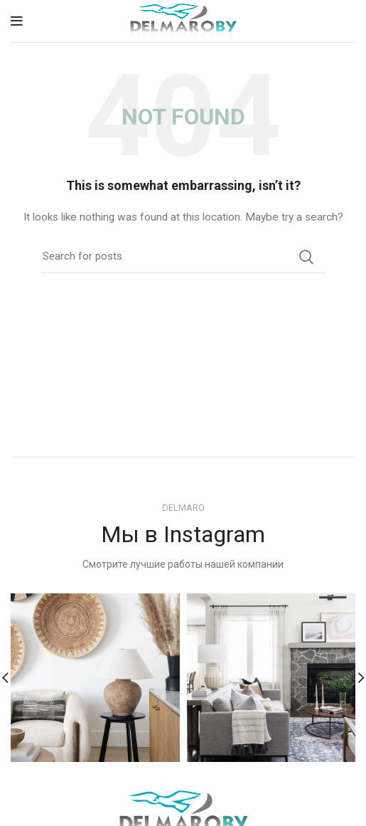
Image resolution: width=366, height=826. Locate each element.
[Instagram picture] (95, 678)
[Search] (183, 256)
